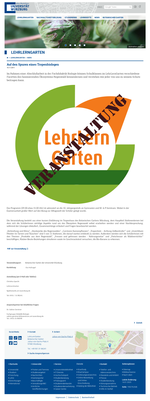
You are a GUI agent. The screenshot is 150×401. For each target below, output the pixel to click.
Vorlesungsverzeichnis (86, 375)
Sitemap (126, 369)
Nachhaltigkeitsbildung (49, 17)
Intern (99, 7)
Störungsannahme (107, 383)
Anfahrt (57, 332)
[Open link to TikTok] (16, 338)
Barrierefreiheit (88, 397)
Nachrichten (36, 375)
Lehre (11, 378)
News (97, 17)
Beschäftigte (37, 381)
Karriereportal (37, 378)
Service (57, 364)
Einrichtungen (14, 381)
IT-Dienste (58, 372)
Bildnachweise (128, 372)
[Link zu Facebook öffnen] (11, 343)
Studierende (71, 17)
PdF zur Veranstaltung (16, 249)
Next (140, 31)
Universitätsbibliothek (63, 370)
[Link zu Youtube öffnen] (16, 343)
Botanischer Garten (113, 17)
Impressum (60, 397)
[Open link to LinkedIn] (20, 338)
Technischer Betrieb (108, 386)
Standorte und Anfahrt (109, 375)
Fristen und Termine (40, 370)
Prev (9, 31)
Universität (13, 370)
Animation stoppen (136, 47)
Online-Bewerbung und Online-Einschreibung (85, 381)
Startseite (13, 364)
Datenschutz (73, 397)
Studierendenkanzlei (63, 383)
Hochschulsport (61, 375)
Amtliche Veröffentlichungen (39, 388)
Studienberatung (61, 378)
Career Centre (60, 389)
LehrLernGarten (25, 17)
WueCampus (83, 372)
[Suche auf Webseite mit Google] (118, 7)
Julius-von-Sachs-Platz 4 (62, 336)
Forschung (13, 375)
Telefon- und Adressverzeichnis (107, 371)
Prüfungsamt (60, 381)
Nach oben (127, 375)
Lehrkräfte (85, 17)
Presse (102, 378)
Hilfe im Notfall (106, 389)
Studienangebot (38, 372)
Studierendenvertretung (64, 386)
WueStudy (81, 369)
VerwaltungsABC (38, 383)
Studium (12, 372)
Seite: (124, 387)
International (14, 383)
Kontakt (32, 332)
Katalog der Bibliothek (86, 386)
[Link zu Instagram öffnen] (11, 338)
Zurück (139, 323)
